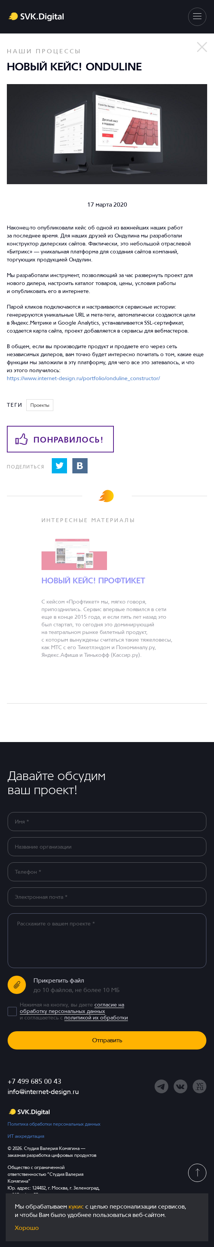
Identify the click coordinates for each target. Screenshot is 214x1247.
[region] (109, 940)
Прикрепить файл (59, 980)
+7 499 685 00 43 (34, 1081)
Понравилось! (59, 439)
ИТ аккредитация (26, 1136)
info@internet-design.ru (43, 1092)
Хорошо (27, 1227)
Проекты (39, 405)
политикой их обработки (96, 1017)
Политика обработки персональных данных (54, 1124)
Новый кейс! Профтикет (93, 580)
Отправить (107, 1040)
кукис (76, 1206)
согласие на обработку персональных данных (72, 1008)
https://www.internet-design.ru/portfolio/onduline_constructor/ (83, 378)
